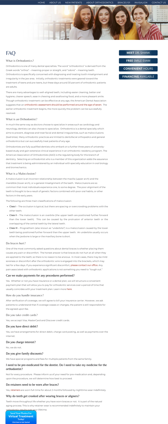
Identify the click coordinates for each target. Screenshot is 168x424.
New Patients (73, 2)
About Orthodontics (99, 2)
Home (41, 2)
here (69, 289)
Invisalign (141, 2)
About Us (55, 2)
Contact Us (159, 2)
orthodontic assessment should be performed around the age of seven (62, 104)
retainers (15, 390)
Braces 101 (124, 2)
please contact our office (84, 265)
